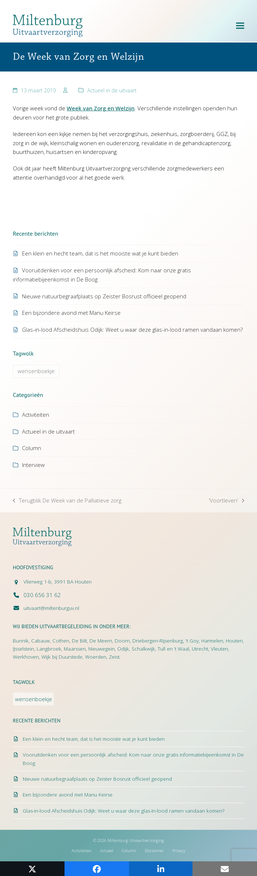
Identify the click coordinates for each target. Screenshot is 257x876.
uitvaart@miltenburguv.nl (51, 608)
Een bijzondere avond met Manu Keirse (71, 312)
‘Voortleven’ (226, 501)
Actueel (106, 850)
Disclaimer (154, 850)
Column (31, 448)
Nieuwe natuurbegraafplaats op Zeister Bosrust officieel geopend (104, 296)
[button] (240, 25)
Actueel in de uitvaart (112, 90)
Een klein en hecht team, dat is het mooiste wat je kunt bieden (100, 253)
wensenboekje (36, 371)
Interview (33, 464)
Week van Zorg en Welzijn (101, 108)
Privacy (178, 850)
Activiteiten (35, 414)
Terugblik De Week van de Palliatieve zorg (67, 501)
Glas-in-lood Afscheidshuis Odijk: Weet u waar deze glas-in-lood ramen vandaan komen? (132, 329)
